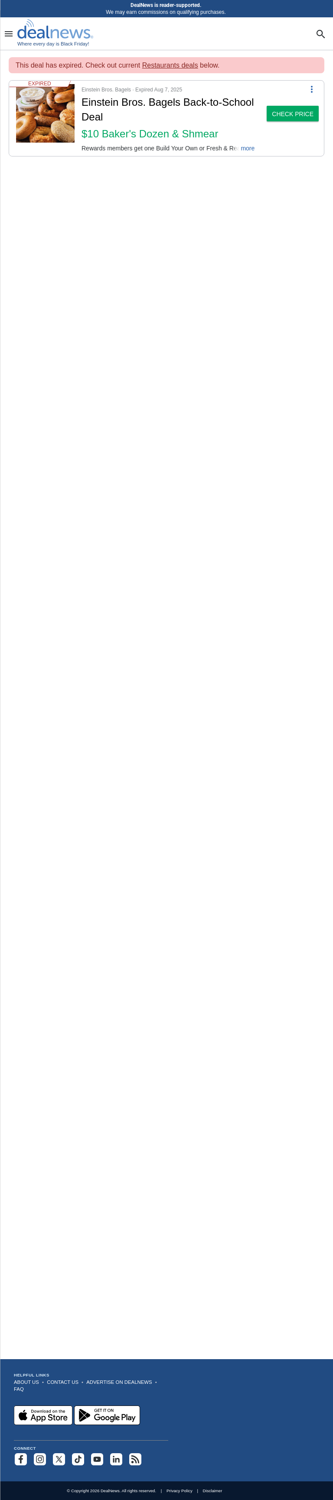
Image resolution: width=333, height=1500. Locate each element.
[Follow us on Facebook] (21, 1459)
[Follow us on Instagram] (40, 1459)
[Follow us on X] (59, 1459)
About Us (26, 1382)
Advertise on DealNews (119, 1382)
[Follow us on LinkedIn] (116, 1459)
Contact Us (62, 1382)
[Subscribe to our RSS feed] (135, 1459)
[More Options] (312, 88)
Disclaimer (212, 1490)
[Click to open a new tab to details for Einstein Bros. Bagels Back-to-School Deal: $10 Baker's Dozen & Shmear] (45, 118)
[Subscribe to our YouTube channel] (97, 1459)
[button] (135, 118)
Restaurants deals (170, 65)
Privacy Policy (179, 1490)
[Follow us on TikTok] (78, 1459)
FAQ (19, 1389)
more (248, 148)
